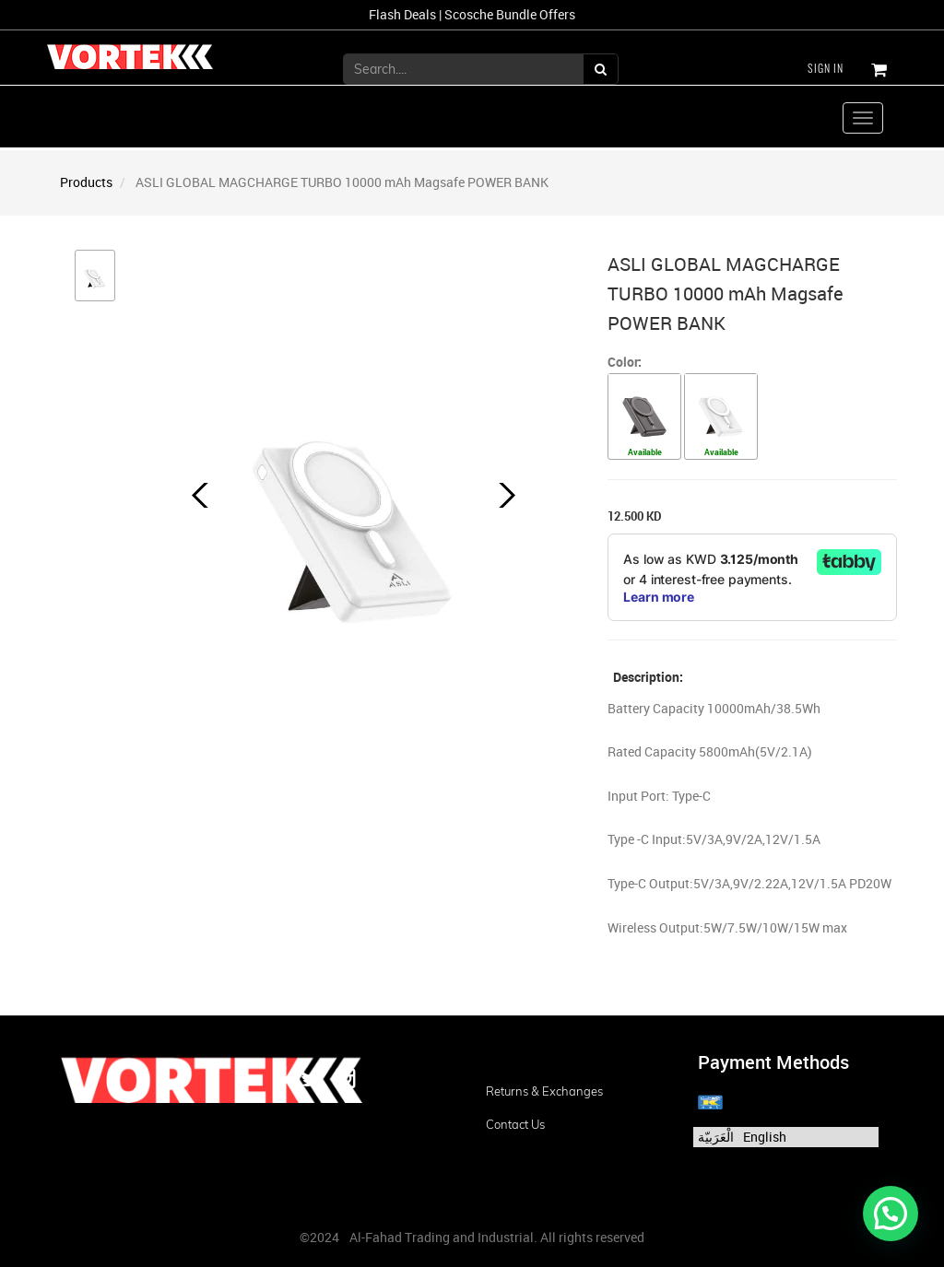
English (764, 1136)
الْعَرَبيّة (716, 1136)
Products (86, 182)
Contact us (515, 1124)
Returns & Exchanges (544, 1091)
